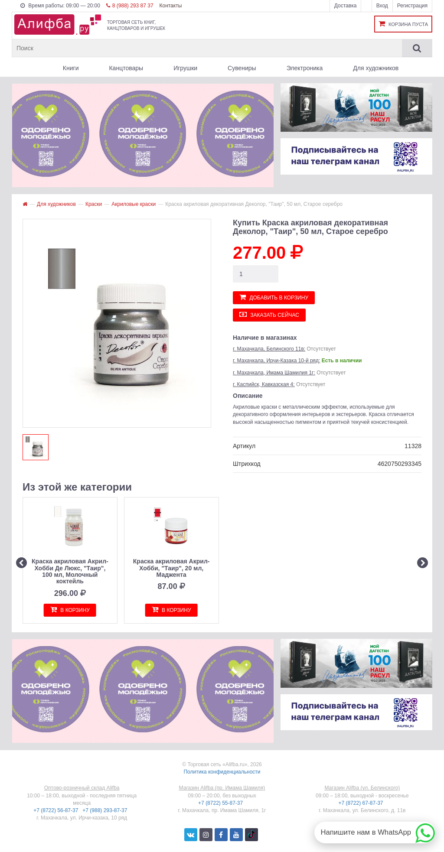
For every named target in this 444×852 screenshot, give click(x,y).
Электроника (305, 68)
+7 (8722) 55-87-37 (221, 803)
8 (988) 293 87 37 (129, 6)
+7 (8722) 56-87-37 (56, 810)
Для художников (375, 68)
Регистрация (412, 6)
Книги (71, 68)
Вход (382, 6)
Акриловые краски (133, 204)
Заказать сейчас (269, 314)
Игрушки (185, 68)
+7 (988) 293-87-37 (105, 810)
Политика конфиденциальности (221, 772)
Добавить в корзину (273, 297)
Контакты (170, 6)
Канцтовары (126, 68)
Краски (93, 204)
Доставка (345, 6)
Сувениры (242, 68)
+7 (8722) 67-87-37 (361, 803)
